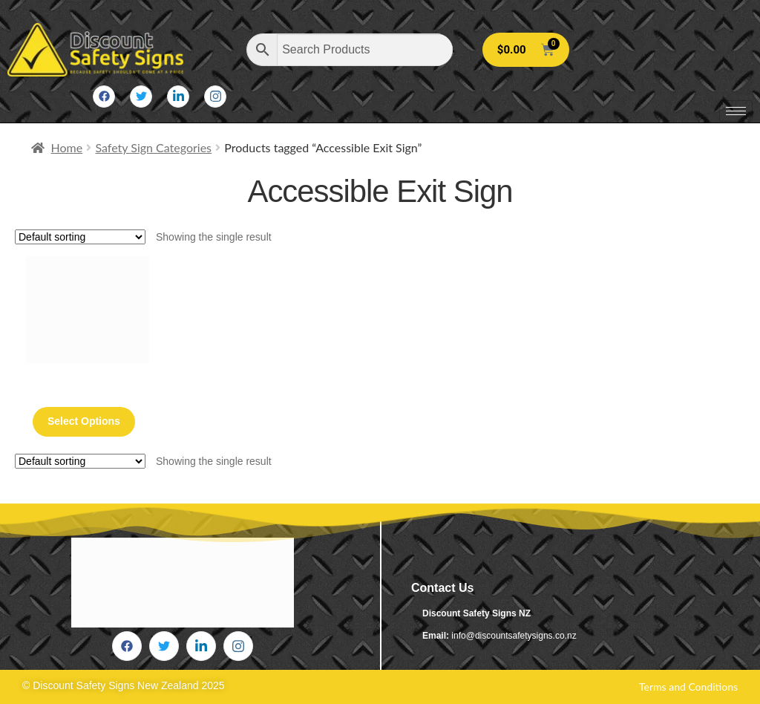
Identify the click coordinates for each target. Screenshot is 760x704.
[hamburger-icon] (736, 111)
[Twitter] (141, 96)
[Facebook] (104, 96)
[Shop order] (80, 236)
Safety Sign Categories (153, 147)
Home (67, 147)
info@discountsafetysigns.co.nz (513, 635)
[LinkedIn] (178, 96)
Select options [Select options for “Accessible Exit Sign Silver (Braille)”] (84, 421)
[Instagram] (215, 96)
